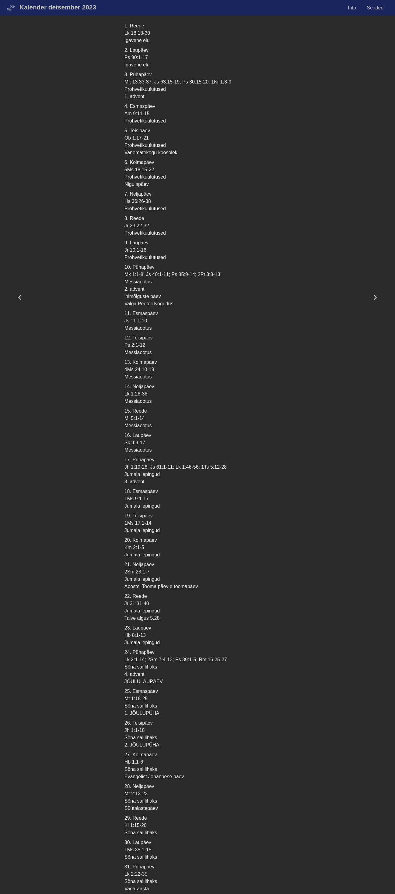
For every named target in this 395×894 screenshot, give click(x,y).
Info (352, 7)
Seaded (375, 7)
